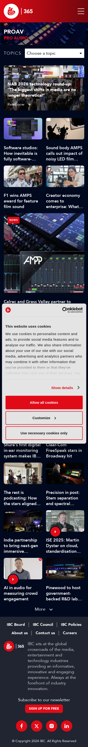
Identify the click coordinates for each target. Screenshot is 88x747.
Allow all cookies (44, 402)
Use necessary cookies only (43, 433)
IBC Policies (71, 624)
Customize (44, 418)
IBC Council (43, 624)
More (40, 609)
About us (19, 633)
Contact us (45, 633)
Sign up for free (44, 708)
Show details (62, 387)
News (13, 220)
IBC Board (16, 624)
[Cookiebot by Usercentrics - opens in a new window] (63, 310)
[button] (80, 11)
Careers (70, 633)
